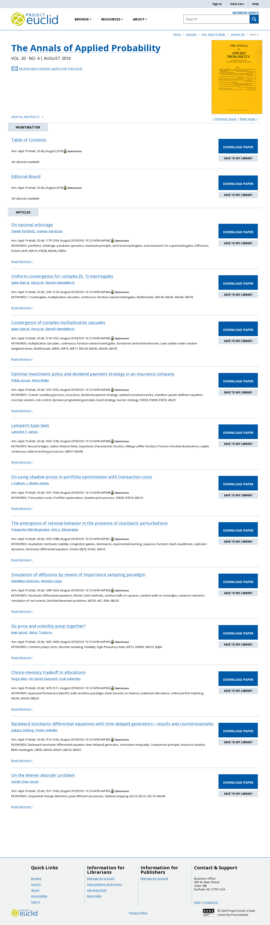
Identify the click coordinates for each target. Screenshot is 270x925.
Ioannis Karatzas (50, 231)
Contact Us (210, 902)
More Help (94, 896)
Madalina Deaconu (25, 581)
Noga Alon (19, 678)
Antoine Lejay (51, 581)
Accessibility (39, 896)
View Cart (237, 4)
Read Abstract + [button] (22, 262)
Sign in (35, 902)
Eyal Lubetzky (70, 678)
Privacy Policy (138, 913)
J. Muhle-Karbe (38, 483)
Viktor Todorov (40, 632)
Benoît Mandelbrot (60, 282)
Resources (112, 19)
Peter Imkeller (47, 730)
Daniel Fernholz (23, 231)
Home (177, 34)
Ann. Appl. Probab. (214, 34)
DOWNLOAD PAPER (238, 147)
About (140, 19)
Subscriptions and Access (104, 884)
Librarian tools (97, 890)
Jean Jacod (19, 632)
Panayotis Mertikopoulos (30, 529)
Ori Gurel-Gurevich (43, 678)
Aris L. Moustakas (65, 529)
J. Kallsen (18, 483)
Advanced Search (245, 13)
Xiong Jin (37, 282)
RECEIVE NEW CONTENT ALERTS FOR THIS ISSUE (50, 69)
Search (36, 884)
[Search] (254, 19)
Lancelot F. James (24, 431)
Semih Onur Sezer (25, 781)
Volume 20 (238, 34)
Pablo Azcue (20, 380)
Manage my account (101, 878)
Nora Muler (40, 380)
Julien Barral (20, 282)
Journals (191, 34)
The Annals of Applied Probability (86, 48)
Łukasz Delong (22, 730)
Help (255, 4)
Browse (83, 19)
